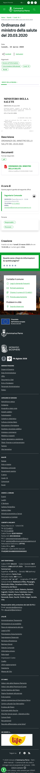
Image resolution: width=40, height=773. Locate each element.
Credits (3, 661)
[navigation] (4, 9)
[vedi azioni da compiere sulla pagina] (17, 54)
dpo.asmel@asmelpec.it (13, 610)
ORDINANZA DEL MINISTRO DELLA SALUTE (19, 167)
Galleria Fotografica (8, 506)
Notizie (3, 461)
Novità (9, 17)
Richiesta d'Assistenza (9, 640)
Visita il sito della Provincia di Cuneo (13, 686)
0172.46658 (8, 531)
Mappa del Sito (6, 671)
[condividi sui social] (6, 54)
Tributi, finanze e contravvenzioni (12, 442)
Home (3, 17)
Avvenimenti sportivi (8, 471)
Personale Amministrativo (10, 386)
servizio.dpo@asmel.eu (14, 607)
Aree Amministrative (8, 372)
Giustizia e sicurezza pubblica (11, 429)
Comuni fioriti (6, 717)
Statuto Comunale (7, 647)
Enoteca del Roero (7, 707)
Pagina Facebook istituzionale (11, 693)
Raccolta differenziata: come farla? (13, 724)
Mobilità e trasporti (8, 435)
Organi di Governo (7, 369)
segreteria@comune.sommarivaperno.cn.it (21, 541)
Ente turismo (5, 696)
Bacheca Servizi (6, 644)
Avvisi (3, 485)
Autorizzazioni (6, 415)
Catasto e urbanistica (8, 418)
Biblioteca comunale (8, 467)
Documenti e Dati (7, 379)
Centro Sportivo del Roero (10, 690)
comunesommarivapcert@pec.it (17, 538)
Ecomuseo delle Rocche (9, 710)
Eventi (3, 496)
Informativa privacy (8, 651)
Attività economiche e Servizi (11, 513)
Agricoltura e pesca (8, 401)
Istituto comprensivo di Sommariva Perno (15, 700)
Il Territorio (5, 503)
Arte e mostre (6, 464)
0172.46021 (16, 203)
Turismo (4, 446)
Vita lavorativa (6, 449)
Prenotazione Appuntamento (11, 634)
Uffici (3, 376)
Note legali (5, 654)
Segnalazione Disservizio (10, 637)
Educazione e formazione (10, 425)
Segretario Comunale (13, 195)
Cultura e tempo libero (9, 422)
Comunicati (5, 481)
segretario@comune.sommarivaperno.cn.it (17, 207)
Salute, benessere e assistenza (12, 439)
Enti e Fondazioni (7, 383)
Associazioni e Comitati (9, 517)
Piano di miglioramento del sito (12, 627)
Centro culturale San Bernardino (12, 703)
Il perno (4, 474)
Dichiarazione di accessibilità (11, 623)
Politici (3, 390)
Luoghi (3, 500)
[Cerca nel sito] (34, 9)
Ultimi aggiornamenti (8, 664)
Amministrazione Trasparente (11, 620)
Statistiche (5, 668)
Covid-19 (16, 17)
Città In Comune (17, 767)
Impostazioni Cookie (8, 657)
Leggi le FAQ (5, 630)
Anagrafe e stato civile (9, 408)
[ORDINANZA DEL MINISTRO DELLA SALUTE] (5, 166)
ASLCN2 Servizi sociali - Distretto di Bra (15, 714)
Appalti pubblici (6, 411)
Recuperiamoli (6, 720)
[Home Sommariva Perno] (19, 9)
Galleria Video (6, 510)
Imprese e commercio (8, 432)
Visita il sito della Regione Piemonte (14, 683)
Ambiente (4, 405)
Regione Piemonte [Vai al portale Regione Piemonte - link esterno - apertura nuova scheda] (8, 3)
